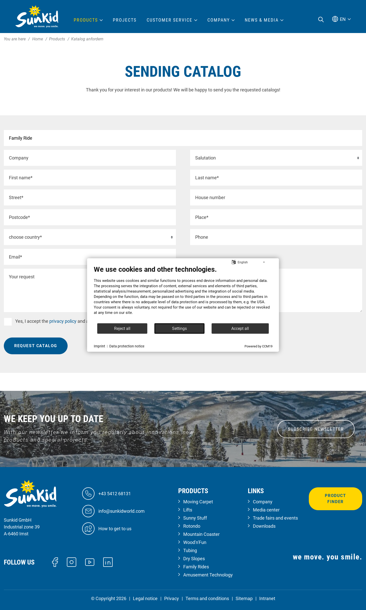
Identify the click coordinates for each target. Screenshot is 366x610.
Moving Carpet (198, 501)
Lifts (187, 509)
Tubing (190, 550)
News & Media (262, 20)
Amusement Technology (208, 574)
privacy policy (63, 321)
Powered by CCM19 (258, 346)
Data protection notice (126, 346)
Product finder (335, 498)
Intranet (267, 598)
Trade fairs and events (275, 518)
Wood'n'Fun (194, 542)
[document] (183, 294)
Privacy (171, 598)
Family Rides (196, 566)
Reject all (122, 328)
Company (262, 501)
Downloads (264, 526)
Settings (179, 328)
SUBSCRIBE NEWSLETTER (316, 429)
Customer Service (169, 20)
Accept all (240, 328)
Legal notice (145, 598)
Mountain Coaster (201, 534)
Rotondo (191, 526)
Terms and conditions (207, 598)
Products (86, 20)
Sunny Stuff (195, 518)
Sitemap (244, 598)
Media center (266, 509)
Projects (124, 20)
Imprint (99, 346)
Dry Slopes (194, 558)
